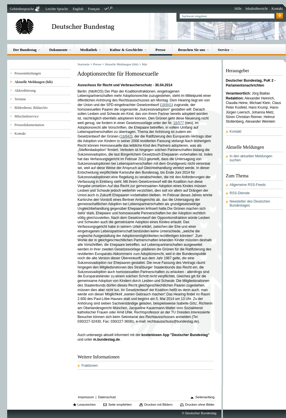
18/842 (125, 136)
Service (223, 50)
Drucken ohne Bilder (199, 404)
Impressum (86, 397)
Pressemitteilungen (27, 73)
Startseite (83, 64)
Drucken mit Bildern (158, 404)
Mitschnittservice (26, 116)
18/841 (166, 105)
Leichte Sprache (57, 9)
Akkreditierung (25, 91)
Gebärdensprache (22, 9)
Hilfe (238, 9)
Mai (144, 64)
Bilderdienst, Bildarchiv (31, 108)
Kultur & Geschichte (126, 50)
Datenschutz (107, 397)
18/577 (178, 123)
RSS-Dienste (239, 193)
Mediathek (88, 50)
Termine (20, 99)
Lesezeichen (86, 404)
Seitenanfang (205, 397)
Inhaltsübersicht (257, 9)
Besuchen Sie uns (191, 50)
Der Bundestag (25, 50)
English (78, 9)
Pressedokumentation (29, 125)
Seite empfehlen (120, 404)
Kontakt (277, 9)
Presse (160, 50)
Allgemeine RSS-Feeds (247, 185)
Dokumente (58, 50)
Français (94, 9)
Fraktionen (89, 366)
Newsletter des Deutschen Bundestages (249, 203)
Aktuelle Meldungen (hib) (33, 82)
